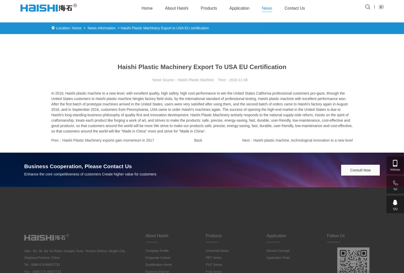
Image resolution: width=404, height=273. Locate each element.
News (267, 7)
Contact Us (294, 7)
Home (76, 29)
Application (239, 7)
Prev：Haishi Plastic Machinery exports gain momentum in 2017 (102, 141)
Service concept (278, 266)
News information (101, 29)
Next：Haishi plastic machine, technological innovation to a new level (297, 141)
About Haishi (176, 7)
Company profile (157, 266)
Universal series (217, 266)
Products (209, 7)
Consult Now (360, 171)
